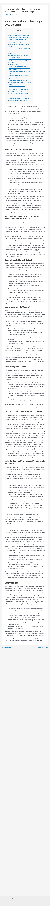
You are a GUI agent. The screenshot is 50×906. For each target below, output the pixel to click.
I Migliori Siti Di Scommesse (16, 91)
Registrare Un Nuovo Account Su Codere (19, 100)
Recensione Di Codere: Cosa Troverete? (19, 98)
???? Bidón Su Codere (14, 57)
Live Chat (11, 62)
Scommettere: (12, 53)
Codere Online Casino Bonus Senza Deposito (20, 55)
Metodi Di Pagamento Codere (16, 42)
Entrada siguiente (43, 647)
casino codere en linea (15, 109)
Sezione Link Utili (13, 64)
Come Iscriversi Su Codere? (16, 41)
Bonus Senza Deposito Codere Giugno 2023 (20, 82)
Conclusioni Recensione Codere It (17, 97)
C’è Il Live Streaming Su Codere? (17, 86)
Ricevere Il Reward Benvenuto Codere (18, 75)
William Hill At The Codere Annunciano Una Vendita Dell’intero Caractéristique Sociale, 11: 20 (20, 71)
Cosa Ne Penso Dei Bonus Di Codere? (18, 39)
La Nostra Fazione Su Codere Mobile (18, 60)
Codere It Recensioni (14, 87)
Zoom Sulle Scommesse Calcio (17, 33)
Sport (10, 84)
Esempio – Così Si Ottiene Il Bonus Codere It (20, 59)
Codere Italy (8, 14)
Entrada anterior (6, 647)
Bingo (10, 51)
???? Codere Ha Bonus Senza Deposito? (19, 89)
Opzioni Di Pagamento (14, 77)
